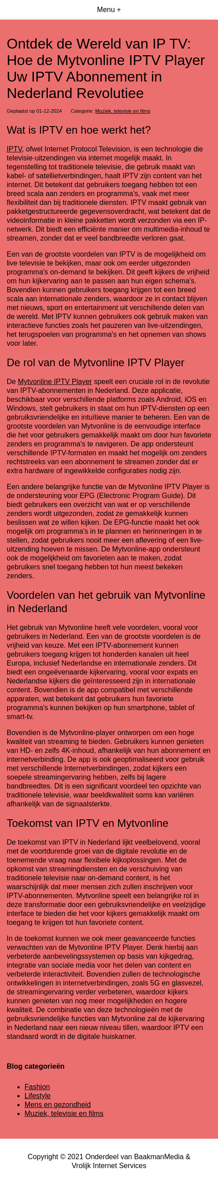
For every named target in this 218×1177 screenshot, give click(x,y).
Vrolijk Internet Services (109, 1165)
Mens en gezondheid (58, 1104)
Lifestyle (38, 1095)
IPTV (14, 149)
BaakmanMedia (159, 1157)
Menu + (109, 9)
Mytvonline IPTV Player (55, 381)
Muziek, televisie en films (123, 111)
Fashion (37, 1087)
